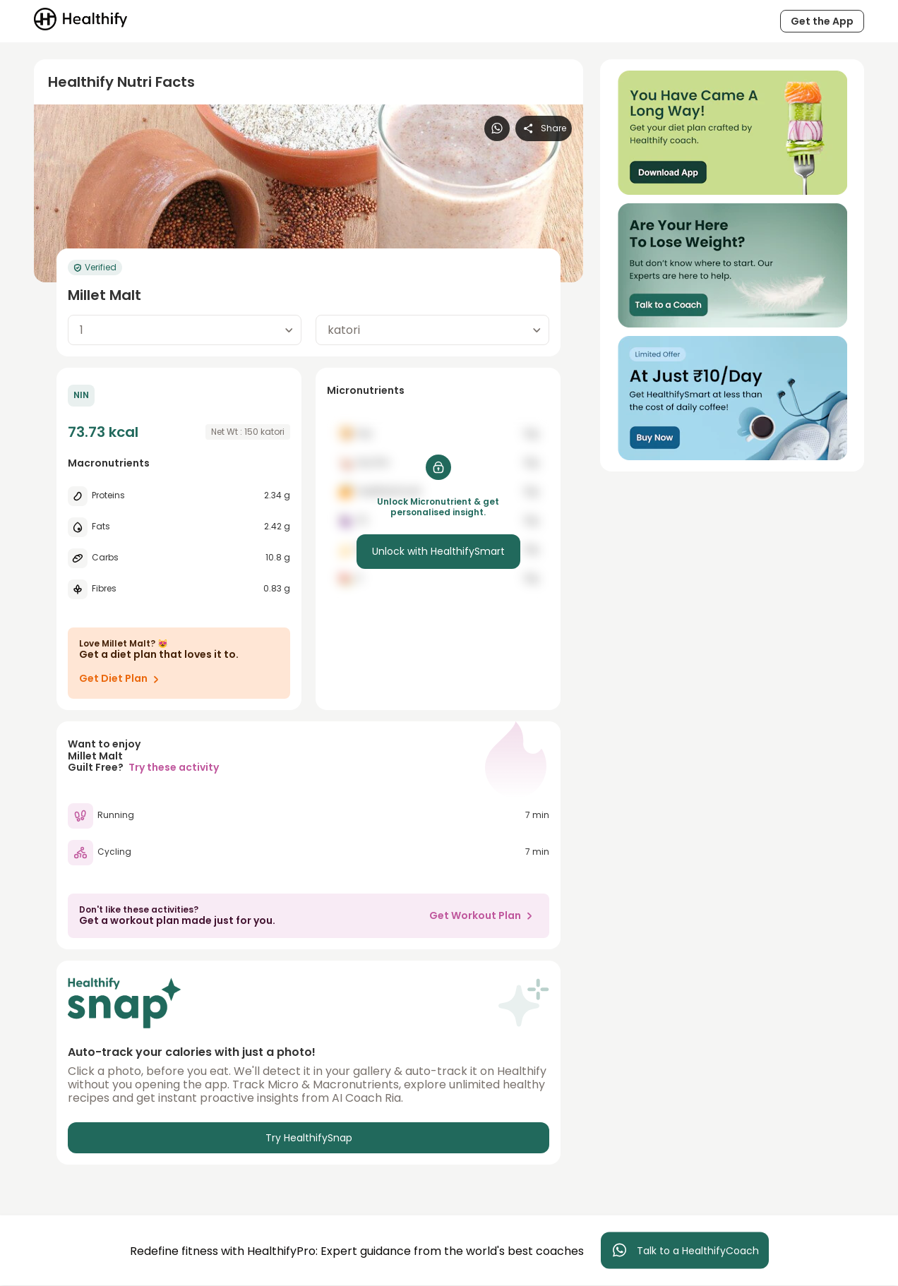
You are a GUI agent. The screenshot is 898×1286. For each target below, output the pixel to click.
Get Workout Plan (483, 915)
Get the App (822, 21)
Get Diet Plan (121, 679)
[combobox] (184, 330)
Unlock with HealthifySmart (438, 551)
